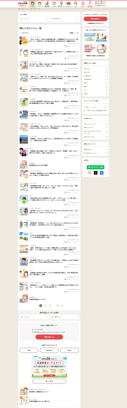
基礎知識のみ (24, 33)
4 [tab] (53, 386)
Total (29, 350)
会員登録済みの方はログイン (96, 23)
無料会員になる (49, 337)
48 (58, 305)
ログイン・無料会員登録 (97, 110)
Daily (69, 350)
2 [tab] (48, 386)
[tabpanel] (49, 370)
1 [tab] (45, 386)
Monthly (49, 350)
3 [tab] (50, 386)
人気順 (77, 33)
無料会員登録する (96, 19)
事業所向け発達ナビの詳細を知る (95, 55)
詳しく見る (49, 381)
